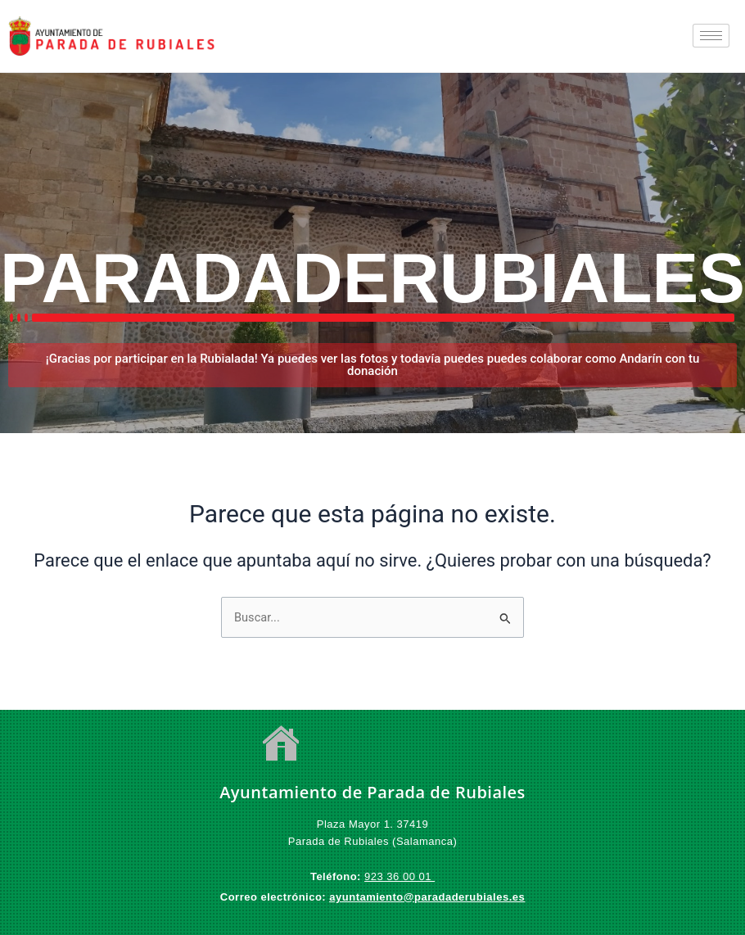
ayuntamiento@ (371, 897)
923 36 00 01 (399, 876)
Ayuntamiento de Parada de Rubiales (372, 792)
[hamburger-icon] (711, 35)
